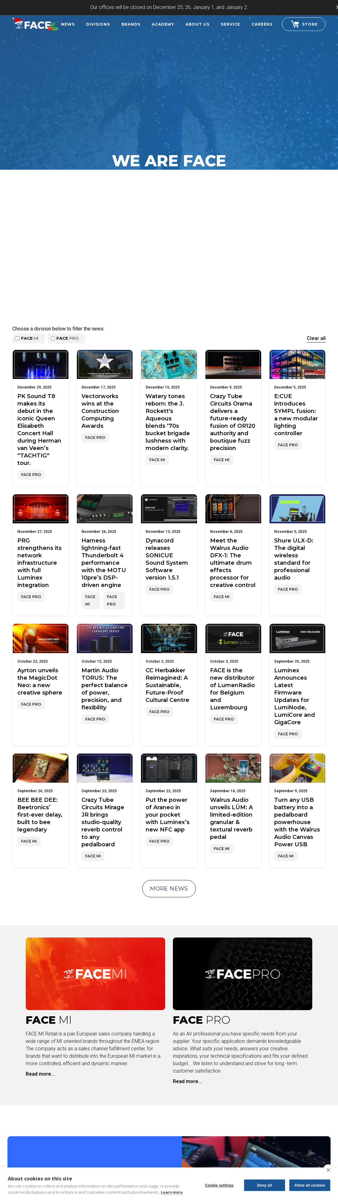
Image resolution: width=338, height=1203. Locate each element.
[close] (328, 1169)
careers (262, 24)
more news (169, 888)
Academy (163, 24)
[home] (35, 23)
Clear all (316, 338)
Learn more (172, 1192)
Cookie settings (219, 1185)
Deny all (264, 1185)
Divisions (98, 24)
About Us (197, 24)
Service (230, 24)
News (68, 24)
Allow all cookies (309, 1185)
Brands (130, 24)
